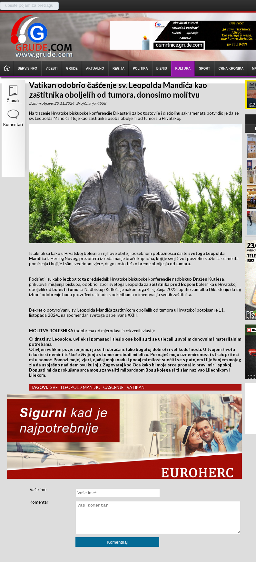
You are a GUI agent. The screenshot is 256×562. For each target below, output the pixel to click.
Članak (12, 100)
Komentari (13, 124)
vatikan (135, 387)
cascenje (113, 387)
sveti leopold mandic (75, 387)
